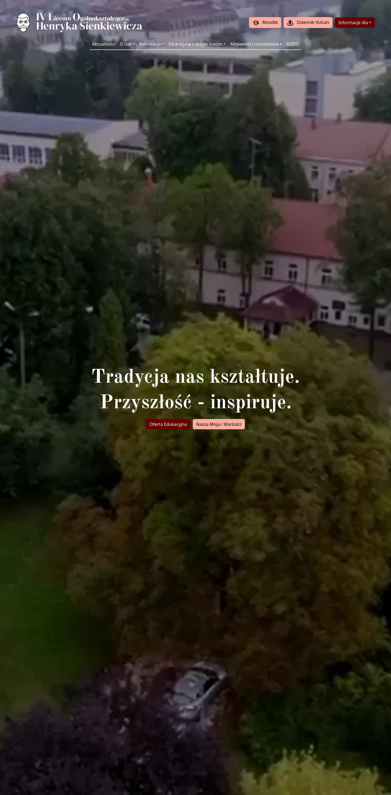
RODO (292, 44)
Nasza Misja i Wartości (218, 424)
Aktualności (104, 44)
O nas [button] (126, 44)
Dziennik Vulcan (308, 23)
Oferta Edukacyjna (168, 424)
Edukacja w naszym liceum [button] (195, 44)
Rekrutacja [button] (150, 44)
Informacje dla (353, 23)
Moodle (265, 23)
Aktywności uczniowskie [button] (254, 44)
